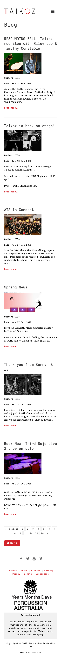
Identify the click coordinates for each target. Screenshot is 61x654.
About (24, 570)
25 (36, 533)
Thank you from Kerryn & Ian (28, 367)
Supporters (42, 573)
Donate (28, 573)
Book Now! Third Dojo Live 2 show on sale (30, 446)
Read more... (12, 107)
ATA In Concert (19, 209)
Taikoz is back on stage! (29, 125)
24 (31, 533)
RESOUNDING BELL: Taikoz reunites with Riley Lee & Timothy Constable (30, 43)
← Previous (11, 528)
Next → (44, 533)
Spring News (15, 286)
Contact (12, 570)
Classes (35, 570)
